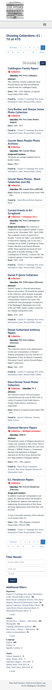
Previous (12, 48)
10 (18, 52)
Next (41, 52)
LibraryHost (41, 686)
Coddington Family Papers (23, 68)
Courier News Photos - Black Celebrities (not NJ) (24, 180)
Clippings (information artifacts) (19, 627)
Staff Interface (19, 683)
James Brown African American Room (21, 608)
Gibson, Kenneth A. (14, 656)
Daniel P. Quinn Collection (23, 275)
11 (23, 52)
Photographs (11, 624)
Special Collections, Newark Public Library (23, 605)
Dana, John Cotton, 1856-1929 (18, 667)
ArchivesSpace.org (37, 683)
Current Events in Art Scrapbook (20, 211)
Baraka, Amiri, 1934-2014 (16, 665)
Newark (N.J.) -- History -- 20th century (22, 621)
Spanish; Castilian (13, 648)
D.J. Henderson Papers (21, 479)
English (9, 642)
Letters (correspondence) (16, 632)
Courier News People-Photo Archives (24, 142)
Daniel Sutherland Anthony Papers (24, 331)
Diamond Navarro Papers (22, 427)
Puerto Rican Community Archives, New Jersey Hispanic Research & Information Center (25, 469)
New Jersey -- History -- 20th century (21, 629)
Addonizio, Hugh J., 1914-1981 (18, 662)
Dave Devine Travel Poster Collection (23, 383)
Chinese (9, 645)
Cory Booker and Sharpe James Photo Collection (26, 110)
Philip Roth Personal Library (17, 611)
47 (33, 52)
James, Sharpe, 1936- (14, 659)
